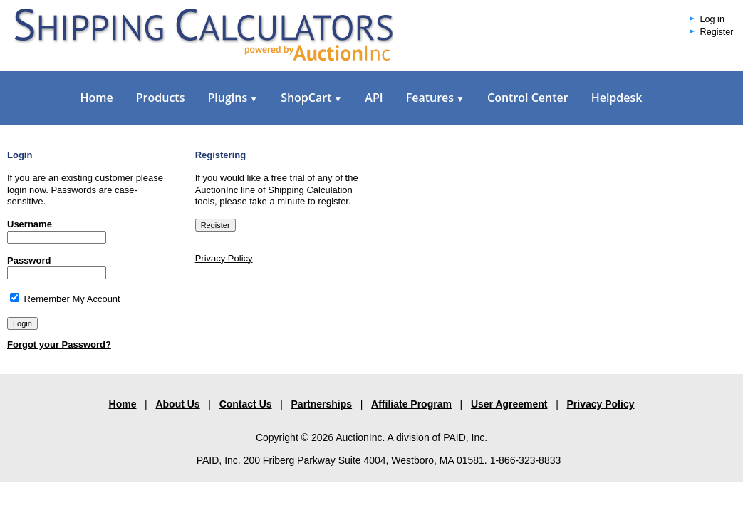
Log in (712, 19)
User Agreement (509, 404)
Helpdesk (617, 97)
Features (435, 97)
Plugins (232, 97)
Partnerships (322, 404)
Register (717, 32)
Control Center (527, 97)
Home (96, 97)
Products (160, 97)
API (374, 97)
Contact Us (245, 404)
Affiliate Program (411, 404)
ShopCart (311, 97)
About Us (177, 404)
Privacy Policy (224, 258)
